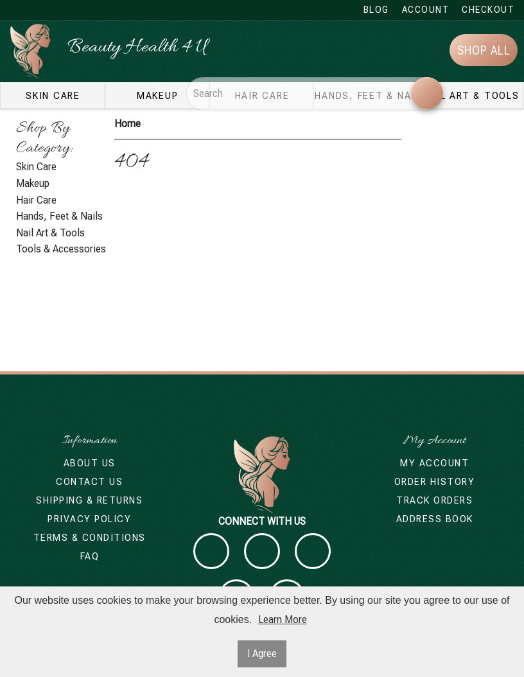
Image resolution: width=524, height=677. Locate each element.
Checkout (488, 9)
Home (127, 124)
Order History (434, 482)
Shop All (484, 50)
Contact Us (89, 482)
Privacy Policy (89, 519)
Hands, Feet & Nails (59, 216)
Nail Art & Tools (471, 95)
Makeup (158, 95)
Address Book (434, 519)
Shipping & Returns (89, 500)
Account (426, 9)
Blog (376, 9)
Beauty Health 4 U (137, 48)
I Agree (262, 653)
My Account (434, 463)
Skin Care (53, 95)
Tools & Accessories (61, 249)
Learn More (282, 619)
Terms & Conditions (89, 537)
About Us (90, 463)
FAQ (90, 556)
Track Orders (434, 500)
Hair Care (36, 200)
